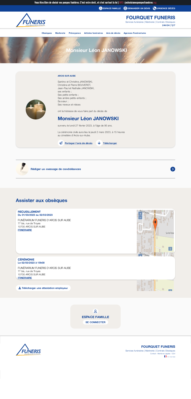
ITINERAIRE (25, 229)
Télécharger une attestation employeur (43, 372)
